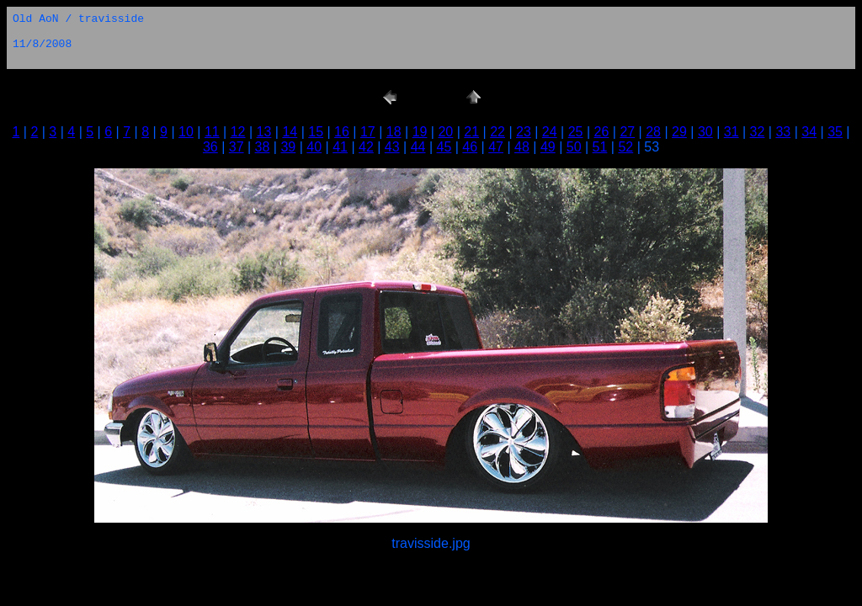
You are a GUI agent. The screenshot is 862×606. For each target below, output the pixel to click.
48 (521, 147)
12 (238, 132)
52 (625, 147)
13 (264, 132)
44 (418, 147)
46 (469, 147)
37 (236, 147)
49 (548, 147)
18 (394, 132)
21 (471, 132)
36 (210, 147)
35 (835, 132)
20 (445, 132)
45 (444, 147)
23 (523, 132)
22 (497, 132)
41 (340, 147)
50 (574, 147)
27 (627, 132)
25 (575, 132)
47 (495, 147)
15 (315, 132)
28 (653, 132)
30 (705, 132)
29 (679, 132)
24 (549, 132)
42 (366, 147)
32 (757, 132)
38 (262, 147)
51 (600, 147)
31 (731, 132)
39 (287, 147)
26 (601, 132)
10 (186, 132)
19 (420, 132)
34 (809, 132)
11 (212, 132)
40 (314, 147)
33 (782, 132)
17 (367, 132)
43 (392, 147)
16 (341, 132)
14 (289, 132)
